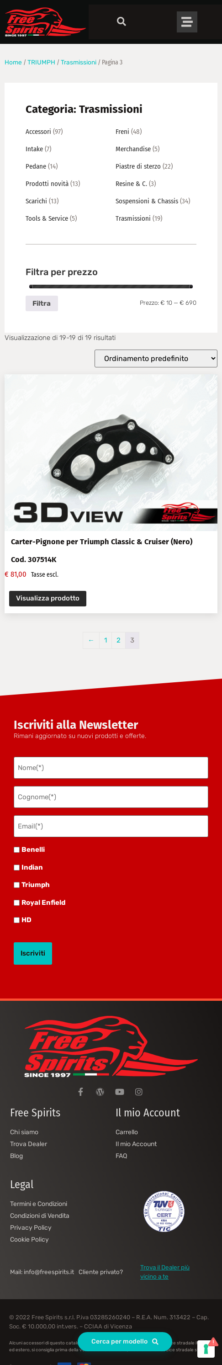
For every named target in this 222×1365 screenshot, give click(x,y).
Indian (32, 867)
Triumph (35, 885)
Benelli (33, 849)
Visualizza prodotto (47, 598)
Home (13, 62)
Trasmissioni (78, 62)
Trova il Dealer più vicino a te (165, 1272)
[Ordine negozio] (156, 358)
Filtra (41, 303)
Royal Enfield (43, 902)
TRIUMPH (41, 62)
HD (26, 920)
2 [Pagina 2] (118, 640)
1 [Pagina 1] (105, 640)
